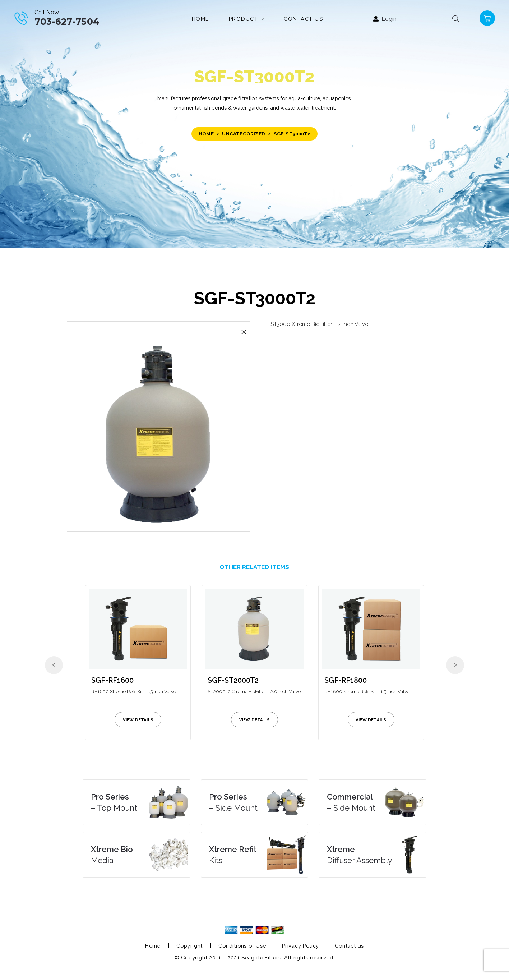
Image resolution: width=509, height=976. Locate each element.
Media (112, 854)
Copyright (189, 946)
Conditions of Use (242, 946)
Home (206, 134)
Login (389, 18)
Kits (232, 854)
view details (138, 719)
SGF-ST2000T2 (233, 680)
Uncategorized (243, 134)
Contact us (349, 946)
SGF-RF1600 (112, 680)
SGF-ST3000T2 (254, 298)
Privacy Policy (300, 946)
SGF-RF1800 (345, 680)
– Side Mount (233, 802)
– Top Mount (114, 802)
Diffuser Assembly (359, 854)
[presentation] (54, 665)
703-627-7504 (67, 21)
